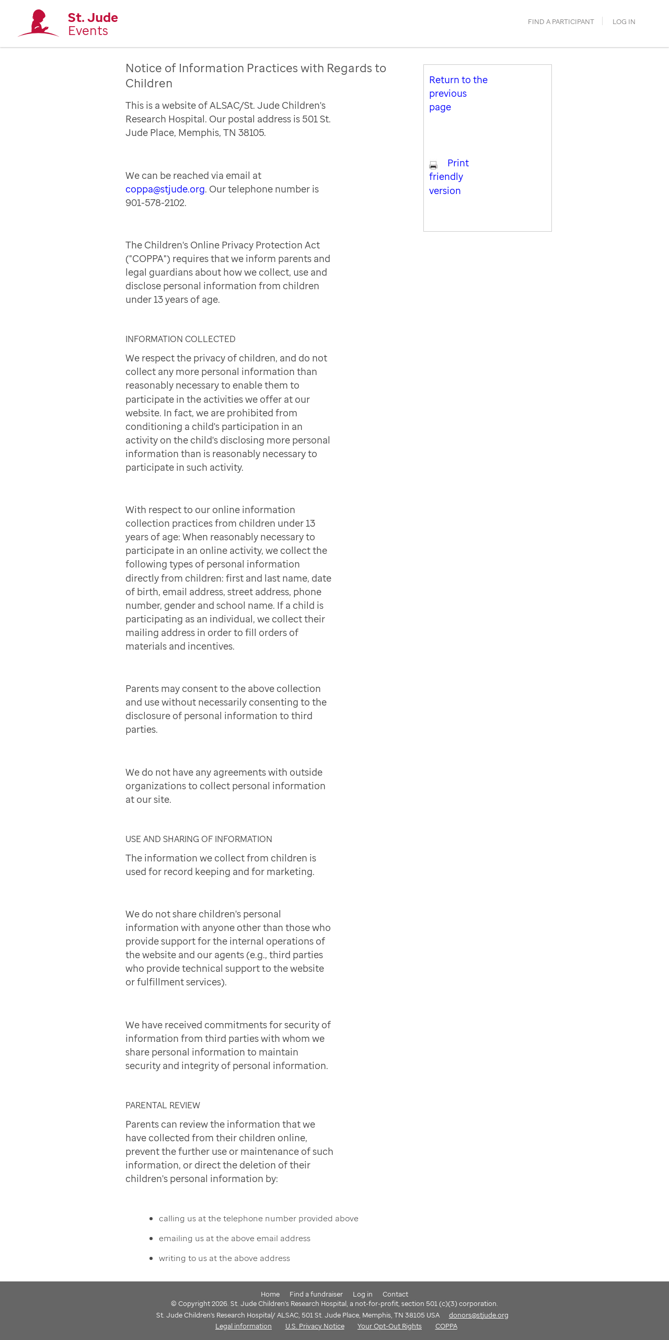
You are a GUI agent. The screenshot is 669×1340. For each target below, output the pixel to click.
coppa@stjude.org (165, 189)
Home (270, 1294)
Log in (624, 21)
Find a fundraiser (316, 1294)
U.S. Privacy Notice (314, 1326)
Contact (395, 1294)
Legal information (243, 1326)
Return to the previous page (458, 93)
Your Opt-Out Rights (389, 1326)
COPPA (446, 1326)
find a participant (561, 21)
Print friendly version (449, 176)
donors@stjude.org (479, 1315)
